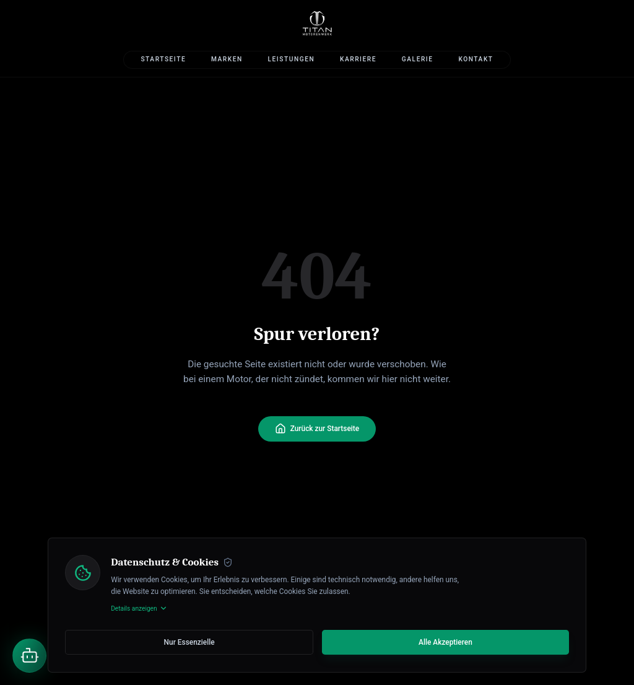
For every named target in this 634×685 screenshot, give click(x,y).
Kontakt (475, 59)
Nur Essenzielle (189, 642)
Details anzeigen (139, 608)
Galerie (417, 59)
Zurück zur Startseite (317, 428)
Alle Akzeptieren (445, 642)
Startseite (163, 59)
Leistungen (291, 59)
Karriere (358, 59)
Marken (227, 59)
